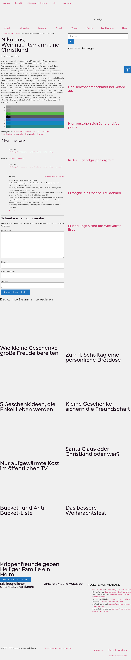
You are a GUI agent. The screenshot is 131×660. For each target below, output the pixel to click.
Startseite (4, 33)
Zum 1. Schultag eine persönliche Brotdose (93, 357)
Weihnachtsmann (37, 134)
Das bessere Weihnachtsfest (86, 510)
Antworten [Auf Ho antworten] (13, 211)
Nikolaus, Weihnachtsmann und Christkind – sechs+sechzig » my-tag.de (35, 167)
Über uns (6, 3)
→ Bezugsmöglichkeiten (37, 3)
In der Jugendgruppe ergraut (91, 160)
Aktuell (7, 28)
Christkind (17, 131)
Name (4, 262)
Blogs (124, 28)
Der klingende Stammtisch (119, 589)
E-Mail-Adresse (8, 271)
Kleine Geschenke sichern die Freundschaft (98, 406)
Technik (59, 28)
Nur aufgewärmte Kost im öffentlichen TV (29, 465)
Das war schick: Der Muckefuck (118, 592)
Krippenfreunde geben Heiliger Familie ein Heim (29, 569)
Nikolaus (35, 131)
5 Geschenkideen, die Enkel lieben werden (27, 406)
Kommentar (7, 230)
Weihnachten (23, 134)
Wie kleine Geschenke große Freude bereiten (29, 350)
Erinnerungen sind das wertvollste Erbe (94, 227)
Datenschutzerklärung (117, 650)
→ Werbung (66, 3)
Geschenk (27, 131)
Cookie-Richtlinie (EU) (118, 656)
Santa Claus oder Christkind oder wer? (93, 451)
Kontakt (18, 3)
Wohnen (74, 28)
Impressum (98, 650)
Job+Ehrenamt (107, 28)
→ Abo (54, 3)
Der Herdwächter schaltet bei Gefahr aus (96, 88)
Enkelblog (18, 33)
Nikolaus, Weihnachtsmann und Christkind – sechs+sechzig (31, 152)
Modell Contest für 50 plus (112, 602)
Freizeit (89, 28)
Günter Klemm (98, 589)
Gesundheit (42, 28)
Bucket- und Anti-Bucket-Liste (23, 510)
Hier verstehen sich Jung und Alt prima (93, 125)
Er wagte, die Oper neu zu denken (94, 193)
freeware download (16, 158)
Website (4, 281)
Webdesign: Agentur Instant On (58, 648)
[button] (8, 107)
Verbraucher (24, 28)
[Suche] (71, 41)
